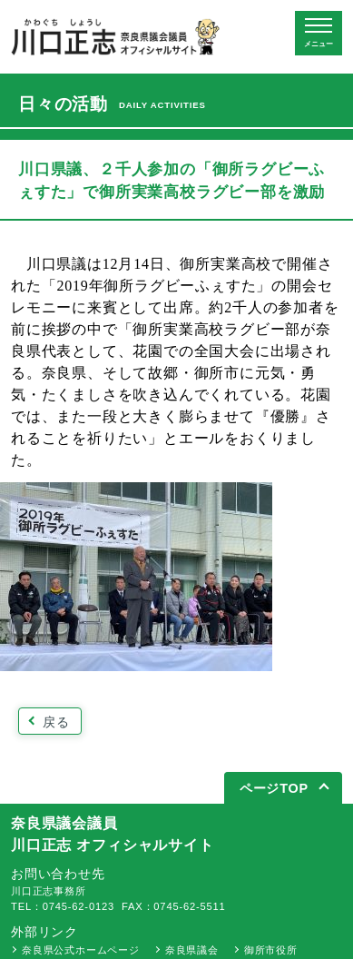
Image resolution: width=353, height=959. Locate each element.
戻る (56, 722)
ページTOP (274, 788)
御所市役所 (271, 949)
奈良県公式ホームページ (81, 949)
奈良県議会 (192, 949)
